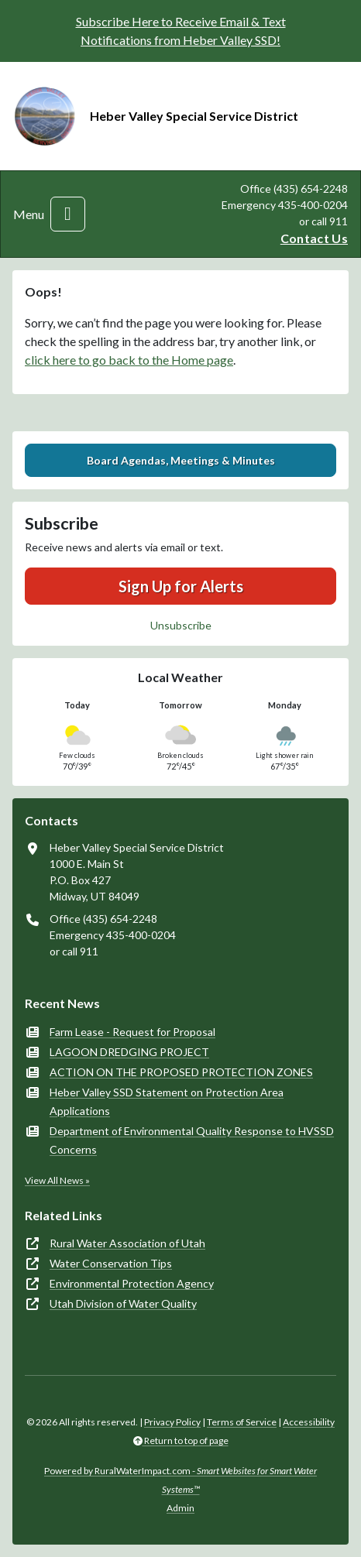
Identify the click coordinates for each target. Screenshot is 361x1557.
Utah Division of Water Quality (123, 1303)
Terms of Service (242, 1422)
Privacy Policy (172, 1422)
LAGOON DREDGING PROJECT (129, 1051)
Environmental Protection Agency (132, 1283)
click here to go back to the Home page (129, 359)
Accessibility (309, 1422)
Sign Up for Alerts (181, 586)
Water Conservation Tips (111, 1263)
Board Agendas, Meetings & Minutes (181, 460)
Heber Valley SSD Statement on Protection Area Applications (167, 1101)
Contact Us (314, 238)
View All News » (57, 1180)
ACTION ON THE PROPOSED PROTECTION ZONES (181, 1072)
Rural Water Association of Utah (127, 1243)
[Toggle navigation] (67, 214)
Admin (180, 1508)
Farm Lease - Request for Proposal (132, 1031)
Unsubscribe (180, 625)
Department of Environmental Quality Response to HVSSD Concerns (192, 1140)
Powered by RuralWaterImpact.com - (180, 1480)
